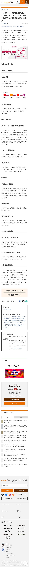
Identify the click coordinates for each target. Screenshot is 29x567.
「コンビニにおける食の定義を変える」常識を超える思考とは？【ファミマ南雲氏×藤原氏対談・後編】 (15, 460)
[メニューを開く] (2, 2)
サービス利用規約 (9, 553)
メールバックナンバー (14, 396)
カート (14, 26)
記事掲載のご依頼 (21, 498)
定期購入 (21, 26)
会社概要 (7, 551)
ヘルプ (7, 543)
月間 (21, 417)
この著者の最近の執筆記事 (15, 348)
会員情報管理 (8, 547)
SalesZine (20, 505)
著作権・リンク (9, 545)
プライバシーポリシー (10, 555)
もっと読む (5, 327)
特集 (3, 517)
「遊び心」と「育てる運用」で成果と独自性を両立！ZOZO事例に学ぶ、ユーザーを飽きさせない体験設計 (15, 427)
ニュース (4, 511)
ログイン (14, 403)
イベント (20, 517)
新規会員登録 (14, 399)
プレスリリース (7, 309)
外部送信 (7, 557)
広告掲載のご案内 (8, 498)
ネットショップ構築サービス (6, 26)
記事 (19, 511)
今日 (8, 417)
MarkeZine (5, 505)
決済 (18, 26)
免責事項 (7, 549)
